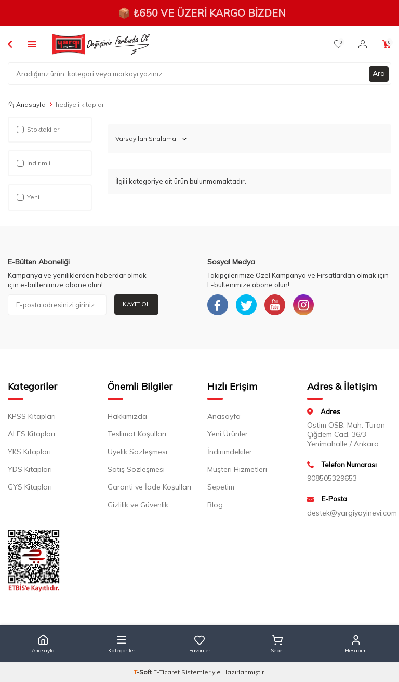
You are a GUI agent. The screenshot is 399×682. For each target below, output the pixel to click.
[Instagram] (303, 304)
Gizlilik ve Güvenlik (138, 504)
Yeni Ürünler (227, 434)
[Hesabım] (362, 44)
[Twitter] (246, 304)
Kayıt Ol (136, 304)
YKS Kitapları (29, 451)
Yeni (28, 197)
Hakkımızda (127, 416)
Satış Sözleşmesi (136, 469)
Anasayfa (27, 104)
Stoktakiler (38, 129)
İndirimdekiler (229, 451)
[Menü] (32, 44)
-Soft (143, 672)
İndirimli (33, 163)
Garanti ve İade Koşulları (149, 487)
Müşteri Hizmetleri (237, 469)
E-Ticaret (166, 672)
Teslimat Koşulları (137, 434)
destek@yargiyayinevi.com (349, 513)
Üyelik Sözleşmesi (137, 451)
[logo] (101, 44)
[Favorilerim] (338, 44)
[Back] (10, 44)
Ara (379, 73)
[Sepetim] (386, 44)
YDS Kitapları (30, 469)
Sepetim (220, 487)
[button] (43, 644)
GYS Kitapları (30, 487)
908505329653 (332, 478)
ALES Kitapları (31, 434)
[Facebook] (217, 304)
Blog (215, 504)
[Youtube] (274, 304)
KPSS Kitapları (32, 416)
